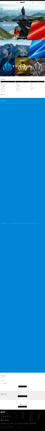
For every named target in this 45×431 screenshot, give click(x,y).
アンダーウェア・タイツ (3, 88)
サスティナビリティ (40, 413)
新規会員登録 (23, 413)
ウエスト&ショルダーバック (33, 87)
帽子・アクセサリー (3, 89)
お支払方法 (31, 414)
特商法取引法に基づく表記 (11, 426)
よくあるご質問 (31, 413)
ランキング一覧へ (22, 386)
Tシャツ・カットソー (3, 86)
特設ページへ (18, 20)
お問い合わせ (31, 420)
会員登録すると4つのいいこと (18, 0)
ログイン (23, 414)
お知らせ (28, 0)
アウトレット (13, 2)
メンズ (1, 2)
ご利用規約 (1, 426)
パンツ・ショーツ (3, 87)
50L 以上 (31, 83)
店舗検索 (17, 2)
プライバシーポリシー (6, 426)
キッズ (31, 86)
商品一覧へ (29, 20)
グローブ (2, 90)
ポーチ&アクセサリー (33, 88)
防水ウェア (2, 83)
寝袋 (31, 89)
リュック (8, 2)
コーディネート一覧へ (22, 396)
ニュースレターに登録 (22, 406)
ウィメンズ (4, 2)
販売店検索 (39, 414)
